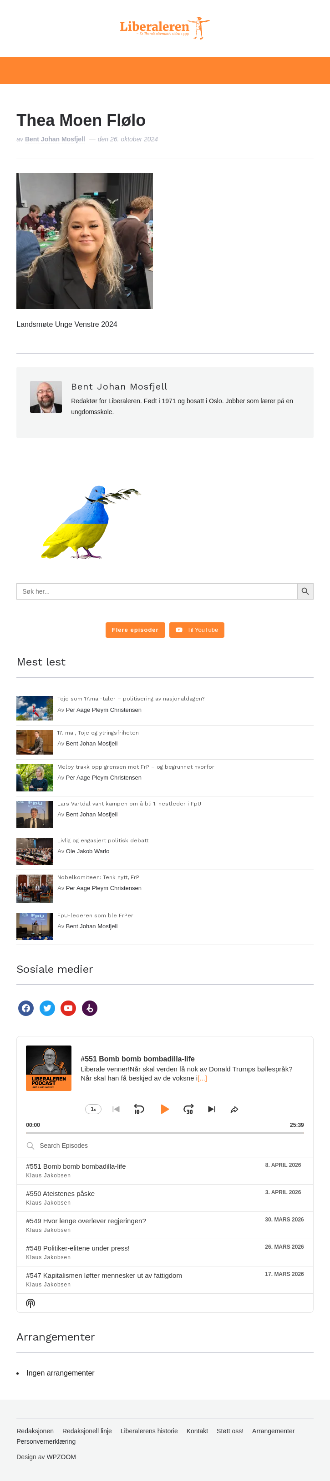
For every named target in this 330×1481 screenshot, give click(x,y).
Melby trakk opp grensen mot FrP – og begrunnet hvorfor (135, 767)
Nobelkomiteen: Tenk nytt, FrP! (99, 877)
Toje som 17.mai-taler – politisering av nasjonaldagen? (130, 698)
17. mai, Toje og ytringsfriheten (98, 733)
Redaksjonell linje (87, 1431)
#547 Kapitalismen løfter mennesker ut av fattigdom (104, 1275)
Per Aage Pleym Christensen (104, 709)
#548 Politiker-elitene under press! (78, 1248)
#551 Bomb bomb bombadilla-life (76, 1166)
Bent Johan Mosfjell (55, 139)
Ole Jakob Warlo (88, 851)
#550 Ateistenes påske (60, 1193)
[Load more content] (135, 630)
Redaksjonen (35, 1431)
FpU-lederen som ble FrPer (95, 915)
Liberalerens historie (149, 1431)
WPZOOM (61, 1457)
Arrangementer (273, 1431)
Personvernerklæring (46, 1441)
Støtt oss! (230, 1431)
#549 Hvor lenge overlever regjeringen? (86, 1221)
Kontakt (197, 1431)
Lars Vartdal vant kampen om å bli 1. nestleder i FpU (129, 804)
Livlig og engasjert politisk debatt (102, 840)
